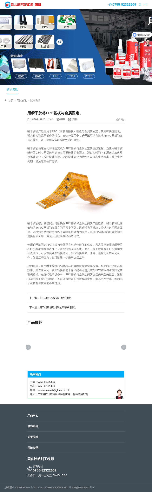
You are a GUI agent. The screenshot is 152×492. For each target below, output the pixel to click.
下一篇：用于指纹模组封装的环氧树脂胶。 (53, 307)
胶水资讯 (12, 89)
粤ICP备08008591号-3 (81, 487)
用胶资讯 (23, 100)
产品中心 (32, 415)
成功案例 (32, 426)
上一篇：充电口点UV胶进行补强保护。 (51, 297)
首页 (12, 100)
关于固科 (32, 436)
